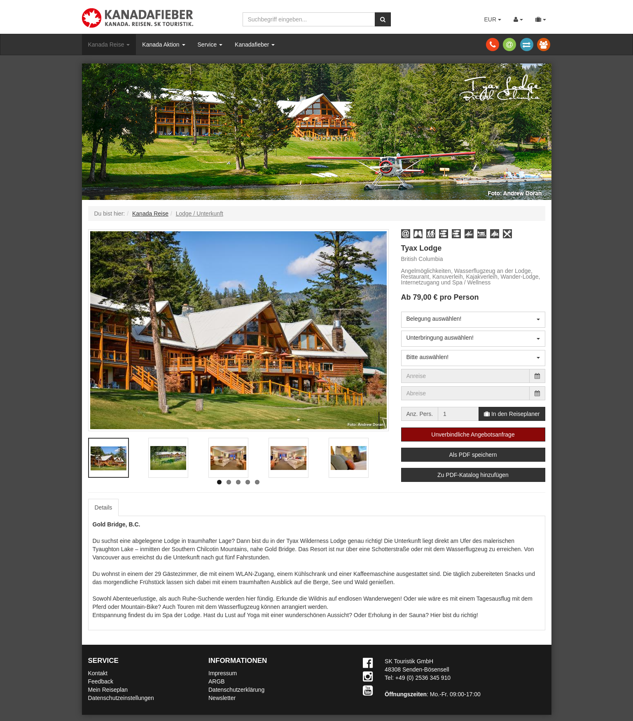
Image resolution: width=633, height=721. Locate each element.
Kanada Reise (109, 44)
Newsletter (222, 698)
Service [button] (210, 44)
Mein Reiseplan (108, 689)
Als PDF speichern (473, 454)
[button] (405, 233)
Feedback (100, 681)
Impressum (222, 673)
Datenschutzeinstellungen (121, 698)
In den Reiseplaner (512, 414)
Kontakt (97, 673)
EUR (492, 19)
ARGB (216, 681)
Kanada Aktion (163, 44)
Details (103, 507)
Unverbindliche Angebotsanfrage (472, 434)
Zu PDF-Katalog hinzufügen (473, 475)
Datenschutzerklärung (236, 689)
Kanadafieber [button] (255, 44)
